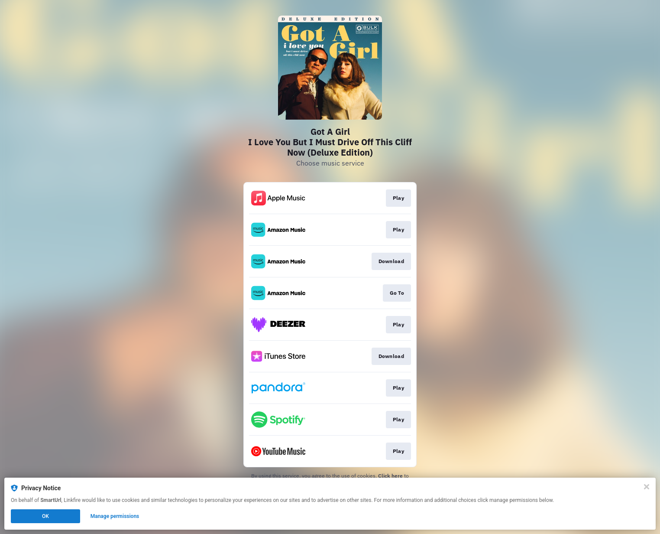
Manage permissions (115, 516)
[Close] (647, 487)
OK (45, 516)
